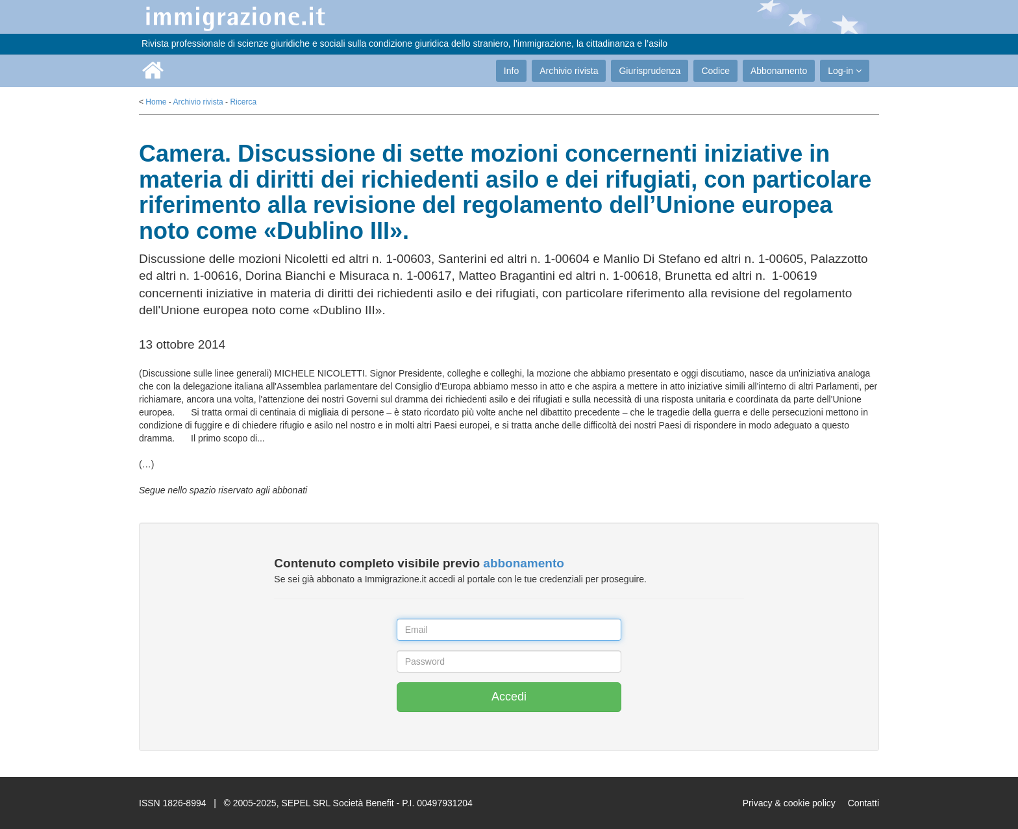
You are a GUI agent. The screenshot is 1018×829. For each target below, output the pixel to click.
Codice (715, 71)
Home (155, 101)
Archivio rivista (569, 71)
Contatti (863, 803)
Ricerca (243, 101)
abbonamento (523, 563)
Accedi (509, 696)
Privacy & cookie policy (789, 803)
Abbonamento (779, 71)
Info (511, 71)
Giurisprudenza (649, 71)
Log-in (845, 71)
